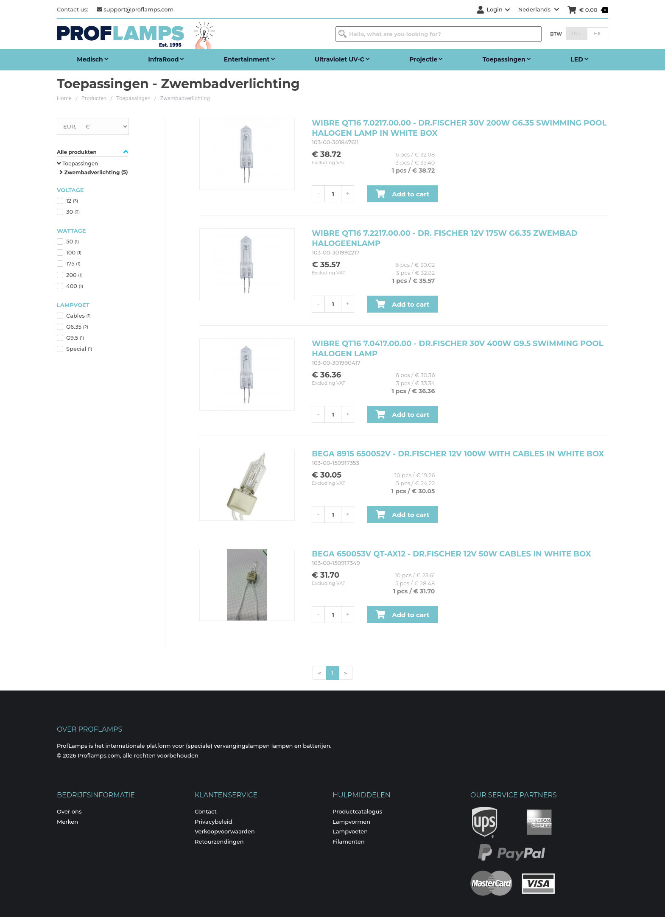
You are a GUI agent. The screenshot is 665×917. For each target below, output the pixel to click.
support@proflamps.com (135, 9)
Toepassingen (133, 98)
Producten (94, 98)
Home (64, 98)
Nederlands (538, 9)
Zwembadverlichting (185, 98)
